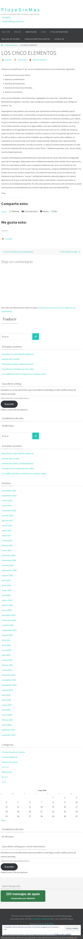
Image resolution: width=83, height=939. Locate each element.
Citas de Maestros (11, 45)
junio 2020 (6, 585)
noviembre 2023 (9, 490)
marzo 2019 (7, 660)
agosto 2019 (7, 635)
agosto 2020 (7, 575)
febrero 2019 (7, 665)
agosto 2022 (7, 520)
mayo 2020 (6, 590)
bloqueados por (23, 896)
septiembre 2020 (9, 570)
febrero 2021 (7, 545)
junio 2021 (6, 535)
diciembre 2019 (8, 615)
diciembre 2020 (8, 555)
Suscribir (9, 404)
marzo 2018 (7, 714)
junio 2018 (6, 700)
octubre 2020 (7, 565)
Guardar (8, 239)
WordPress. (50, 924)
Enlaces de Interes (10, 762)
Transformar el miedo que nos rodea (18, 369)
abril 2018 (6, 709)
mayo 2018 (6, 705)
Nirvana (41, 924)
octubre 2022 (7, 515)
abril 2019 (6, 655)
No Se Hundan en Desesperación (17, 251)
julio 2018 (6, 695)
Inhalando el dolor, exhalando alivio (18, 364)
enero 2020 (6, 610)
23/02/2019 (22, 59)
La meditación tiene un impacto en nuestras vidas (24, 374)
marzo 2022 (7, 525)
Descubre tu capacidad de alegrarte (18, 354)
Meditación (7, 772)
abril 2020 (6, 595)
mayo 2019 (6, 650)
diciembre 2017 (8, 729)
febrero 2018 (7, 719)
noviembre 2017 (9, 734)
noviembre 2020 (9, 560)
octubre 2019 (7, 625)
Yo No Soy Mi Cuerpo (70, 251)
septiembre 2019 (9, 630)
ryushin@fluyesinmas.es (13, 21)
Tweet (4, 211)
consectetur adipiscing (41, 919)
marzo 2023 (7, 500)
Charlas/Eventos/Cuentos (13, 752)
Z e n (4, 782)
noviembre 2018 (9, 680)
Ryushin (8, 59)
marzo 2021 (7, 540)
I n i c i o (5, 767)
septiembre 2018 (9, 685)
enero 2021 (6, 550)
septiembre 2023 (9, 495)
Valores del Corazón (11, 359)
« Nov (3, 820)
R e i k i (5, 777)
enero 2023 (6, 505)
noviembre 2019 (9, 620)
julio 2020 (6, 580)
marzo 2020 (7, 600)
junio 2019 (6, 645)
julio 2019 (6, 640)
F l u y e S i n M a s (20, 9)
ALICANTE (6, 17)
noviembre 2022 (9, 510)
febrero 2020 (7, 605)
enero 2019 (6, 670)
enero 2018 (6, 724)
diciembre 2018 (8, 675)
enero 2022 (6, 530)
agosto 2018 (7, 690)
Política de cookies (62, 934)
